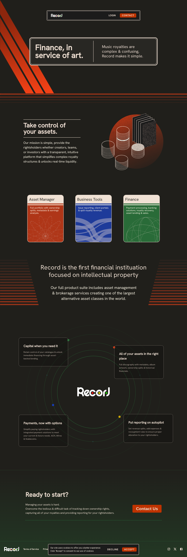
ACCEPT (129, 549)
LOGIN (112, 15)
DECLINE (112, 549)
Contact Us (147, 508)
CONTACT (128, 15)
